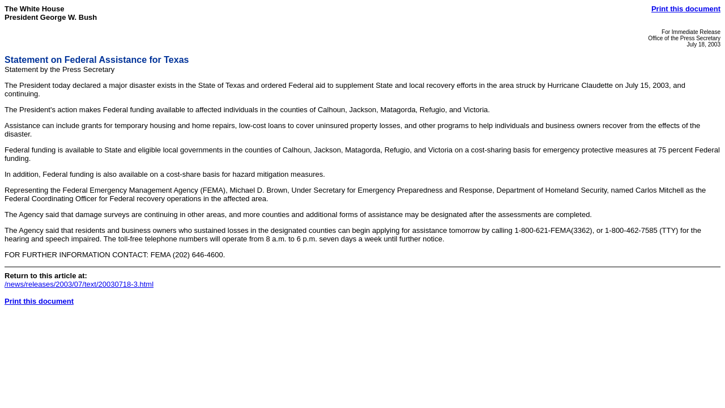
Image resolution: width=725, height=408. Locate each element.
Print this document (685, 9)
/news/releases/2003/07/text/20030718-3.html (79, 284)
